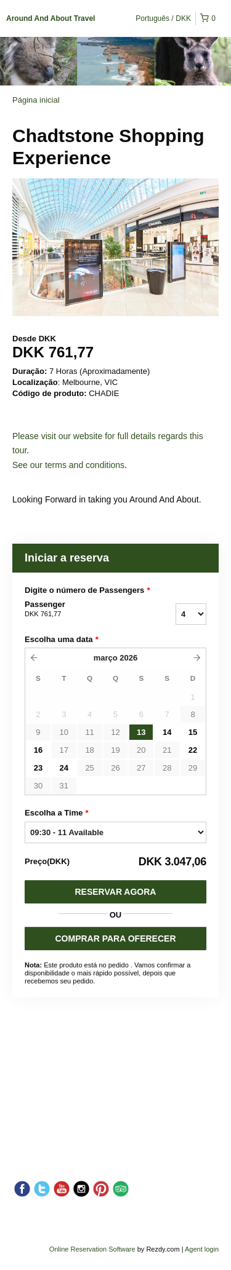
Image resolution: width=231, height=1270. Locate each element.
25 (89, 767)
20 (141, 750)
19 (115, 750)
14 (167, 732)
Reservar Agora (115, 892)
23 (38, 767)
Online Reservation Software (92, 1249)
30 (38, 785)
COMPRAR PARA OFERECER (115, 938)
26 (115, 767)
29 (192, 767)
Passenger (79, 609)
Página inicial (36, 100)
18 (89, 750)
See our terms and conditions (68, 465)
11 (89, 732)
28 (167, 767)
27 (141, 767)
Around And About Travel (50, 18)
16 (38, 750)
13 (141, 732)
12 (115, 732)
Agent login (202, 1249)
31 (64, 785)
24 (64, 767)
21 (167, 750)
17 (64, 750)
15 (192, 732)
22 (192, 750)
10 (64, 732)
